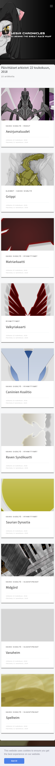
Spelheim (13, 718)
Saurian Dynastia (18, 522)
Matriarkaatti (15, 262)
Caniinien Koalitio (18, 392)
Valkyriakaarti (16, 327)
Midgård (12, 587)
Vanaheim (13, 652)
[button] (41, 754)
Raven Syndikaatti (19, 457)
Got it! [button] (14, 761)
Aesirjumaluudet (18, 131)
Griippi (11, 196)
